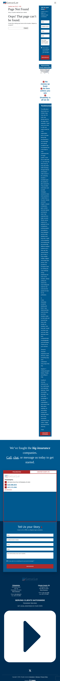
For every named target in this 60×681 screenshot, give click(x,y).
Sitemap (38, 677)
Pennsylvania (26, 603)
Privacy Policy (44, 677)
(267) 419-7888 (45, 592)
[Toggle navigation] (55, 3)
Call (9, 457)
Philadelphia (16, 585)
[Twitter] (30, 670)
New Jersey (34, 603)
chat (16, 457)
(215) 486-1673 (12, 484)
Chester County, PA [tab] (43, 472)
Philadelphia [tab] (17, 472)
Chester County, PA (44, 585)
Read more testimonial (45, 433)
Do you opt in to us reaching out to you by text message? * (46, 50)
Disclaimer (32, 677)
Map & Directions (16, 591)
